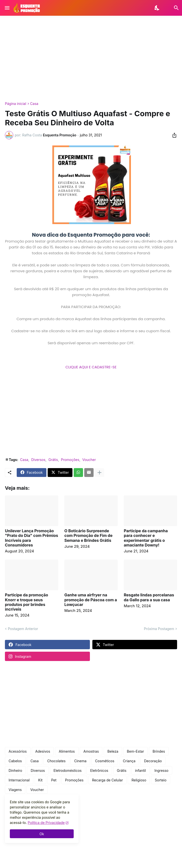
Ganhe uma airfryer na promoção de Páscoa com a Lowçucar (90, 600)
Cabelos (15, 761)
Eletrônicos (99, 770)
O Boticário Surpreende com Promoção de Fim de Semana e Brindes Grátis (88, 536)
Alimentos (67, 751)
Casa (34, 103)
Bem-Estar (135, 751)
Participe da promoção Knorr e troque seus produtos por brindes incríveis (26, 602)
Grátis (53, 460)
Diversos (38, 460)
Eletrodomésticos (68, 770)
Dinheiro (15, 770)
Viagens (15, 790)
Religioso (138, 780)
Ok (42, 834)
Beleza (112, 751)
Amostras (91, 751)
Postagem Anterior (23, 629)
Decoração (153, 761)
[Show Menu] (7, 8)
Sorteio (160, 780)
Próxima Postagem (159, 629)
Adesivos (42, 751)
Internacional (19, 780)
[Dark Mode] (157, 8)
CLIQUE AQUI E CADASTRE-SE (91, 367)
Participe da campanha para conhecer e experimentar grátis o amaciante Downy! (146, 538)
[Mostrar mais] (99, 472)
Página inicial (15, 103)
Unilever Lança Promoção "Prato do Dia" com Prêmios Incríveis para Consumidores (31, 538)
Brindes (159, 751)
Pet (53, 780)
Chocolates (56, 761)
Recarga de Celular (107, 780)
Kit (40, 780)
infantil (140, 770)
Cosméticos (104, 761)
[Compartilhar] (173, 135)
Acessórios (18, 751)
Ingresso (161, 770)
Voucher (89, 460)
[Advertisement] (91, 58)
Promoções (70, 460)
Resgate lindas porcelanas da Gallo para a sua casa (149, 597)
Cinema (80, 761)
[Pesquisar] (173, 8)
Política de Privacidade (46, 822)
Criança (129, 761)
